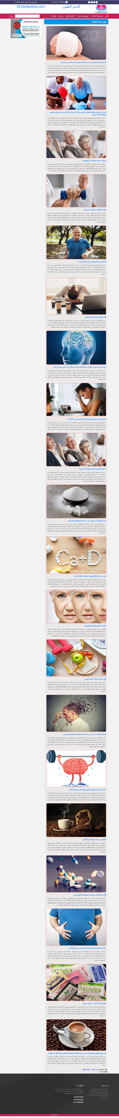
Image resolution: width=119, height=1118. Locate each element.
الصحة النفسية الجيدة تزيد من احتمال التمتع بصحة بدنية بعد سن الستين (83, 62)
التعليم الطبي (70, 16)
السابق (102, 1069)
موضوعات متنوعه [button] (82, 16)
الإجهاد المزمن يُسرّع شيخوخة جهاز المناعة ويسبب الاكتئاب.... (86, 419)
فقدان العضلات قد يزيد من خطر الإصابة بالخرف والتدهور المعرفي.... (83, 734)
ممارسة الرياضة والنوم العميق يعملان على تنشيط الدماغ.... (87, 789)
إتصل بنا (53, 16)
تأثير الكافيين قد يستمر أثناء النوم (95, 317)
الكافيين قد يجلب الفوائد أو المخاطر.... (93, 839)
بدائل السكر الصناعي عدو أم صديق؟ (94, 1003)
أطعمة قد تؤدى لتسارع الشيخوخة (95, 626)
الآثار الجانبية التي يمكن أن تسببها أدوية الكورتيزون (90, 895)
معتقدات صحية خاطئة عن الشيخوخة (94, 160)
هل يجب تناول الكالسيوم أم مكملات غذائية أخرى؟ (90, 576)
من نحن (60, 16)
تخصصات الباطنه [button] (97, 16)
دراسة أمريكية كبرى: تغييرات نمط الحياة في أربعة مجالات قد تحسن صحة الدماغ (80, 367)
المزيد (106, 1100)
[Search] (27, 16)
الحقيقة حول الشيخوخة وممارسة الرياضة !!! (92, 262)
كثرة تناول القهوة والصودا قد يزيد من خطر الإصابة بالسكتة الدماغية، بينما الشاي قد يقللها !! (77, 1053)
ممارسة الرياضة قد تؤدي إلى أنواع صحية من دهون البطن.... (86, 948)
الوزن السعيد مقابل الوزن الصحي (95, 679)
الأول (105, 1069)
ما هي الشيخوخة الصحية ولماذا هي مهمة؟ (92, 469)
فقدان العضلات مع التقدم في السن (94, 210)
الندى (106, 16)
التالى (87, 1069)
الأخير (83, 1069)
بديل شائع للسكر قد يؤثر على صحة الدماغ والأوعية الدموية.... (86, 521)
